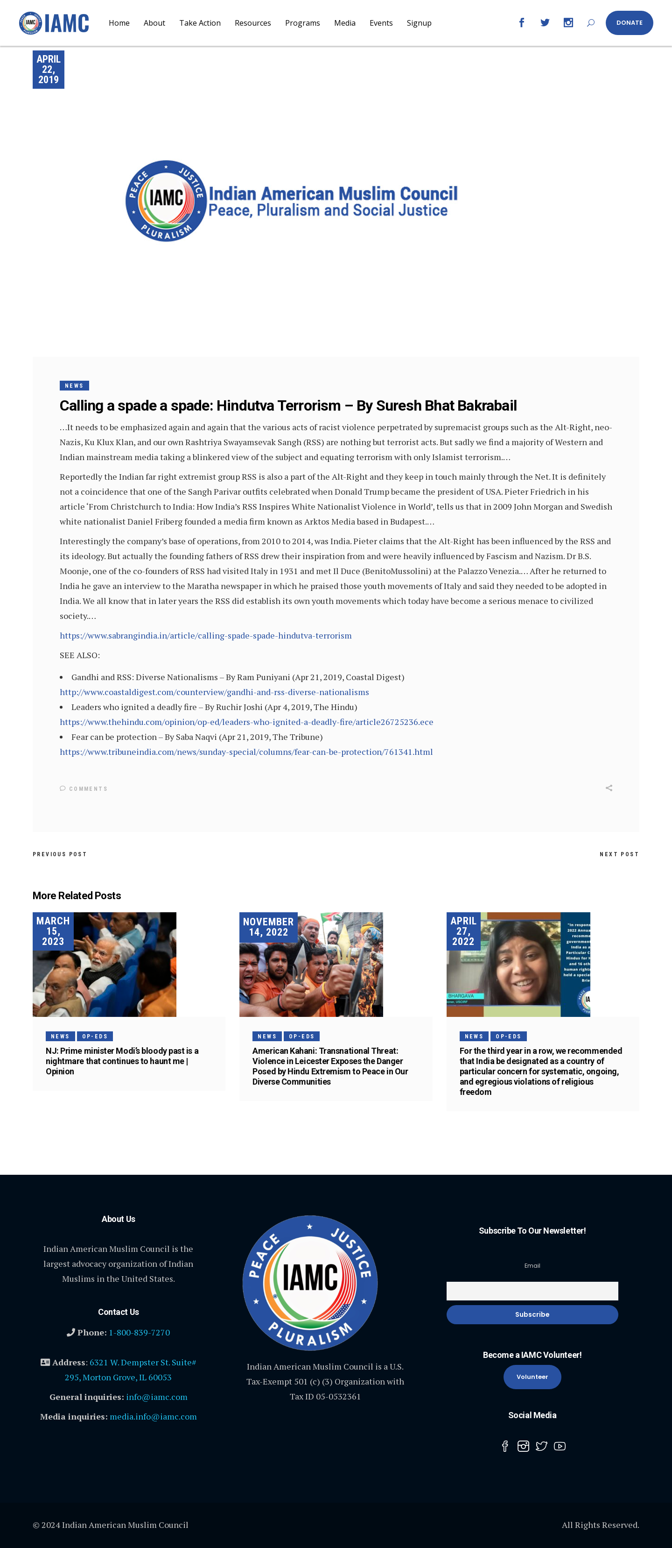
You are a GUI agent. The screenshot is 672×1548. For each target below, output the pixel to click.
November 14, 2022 (268, 927)
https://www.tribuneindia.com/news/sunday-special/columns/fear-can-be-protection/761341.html (246, 751)
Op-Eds (95, 1036)
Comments (84, 789)
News (74, 386)
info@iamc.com (157, 1396)
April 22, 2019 (48, 69)
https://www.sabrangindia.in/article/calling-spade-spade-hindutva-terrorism (206, 635)
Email (532, 1265)
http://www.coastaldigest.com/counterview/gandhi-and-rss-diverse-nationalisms (214, 691)
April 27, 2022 (463, 931)
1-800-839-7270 (139, 1331)
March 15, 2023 (53, 931)
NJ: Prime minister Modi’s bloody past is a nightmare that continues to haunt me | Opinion (122, 1060)
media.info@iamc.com (153, 1415)
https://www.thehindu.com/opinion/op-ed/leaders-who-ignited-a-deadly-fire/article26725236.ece (247, 721)
